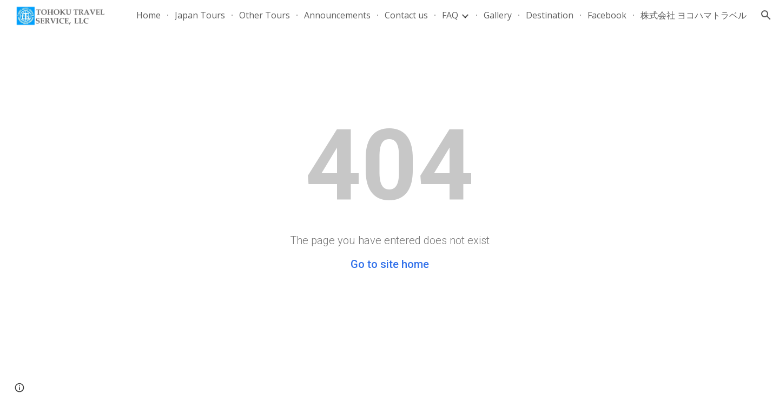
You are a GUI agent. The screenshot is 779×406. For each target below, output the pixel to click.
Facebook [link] (606, 15)
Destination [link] (549, 15)
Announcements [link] (337, 15)
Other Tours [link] (264, 15)
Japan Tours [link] (200, 15)
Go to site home (390, 264)
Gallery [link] (498, 15)
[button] (766, 15)
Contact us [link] (406, 15)
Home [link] (148, 15)
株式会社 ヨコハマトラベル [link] (694, 15)
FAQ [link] (450, 15)
